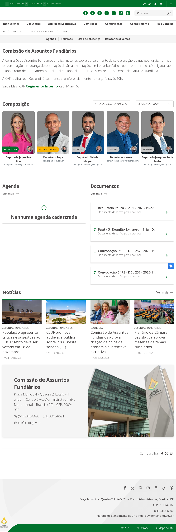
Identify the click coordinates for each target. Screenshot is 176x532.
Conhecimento (139, 28)
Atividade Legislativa (62, 28)
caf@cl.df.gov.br (29, 427)
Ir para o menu (33, 4)
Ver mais (11, 198)
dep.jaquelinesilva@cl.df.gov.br (18, 169)
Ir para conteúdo (14, 4)
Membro (78, 154)
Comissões (90, 28)
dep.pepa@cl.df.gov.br (53, 165)
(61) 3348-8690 (29, 421)
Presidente (10, 154)
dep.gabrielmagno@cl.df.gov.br (88, 169)
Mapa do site (165, 528)
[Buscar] (151, 18)
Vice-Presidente (48, 154)
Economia (96, 332)
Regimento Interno (41, 91)
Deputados (34, 28)
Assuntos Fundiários (15, 332)
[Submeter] (168, 18)
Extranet (143, 528)
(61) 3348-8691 (53, 421)
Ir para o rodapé (52, 4)
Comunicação (114, 28)
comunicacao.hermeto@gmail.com (123, 165)
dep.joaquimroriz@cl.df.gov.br (157, 169)
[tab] (33, 29)
